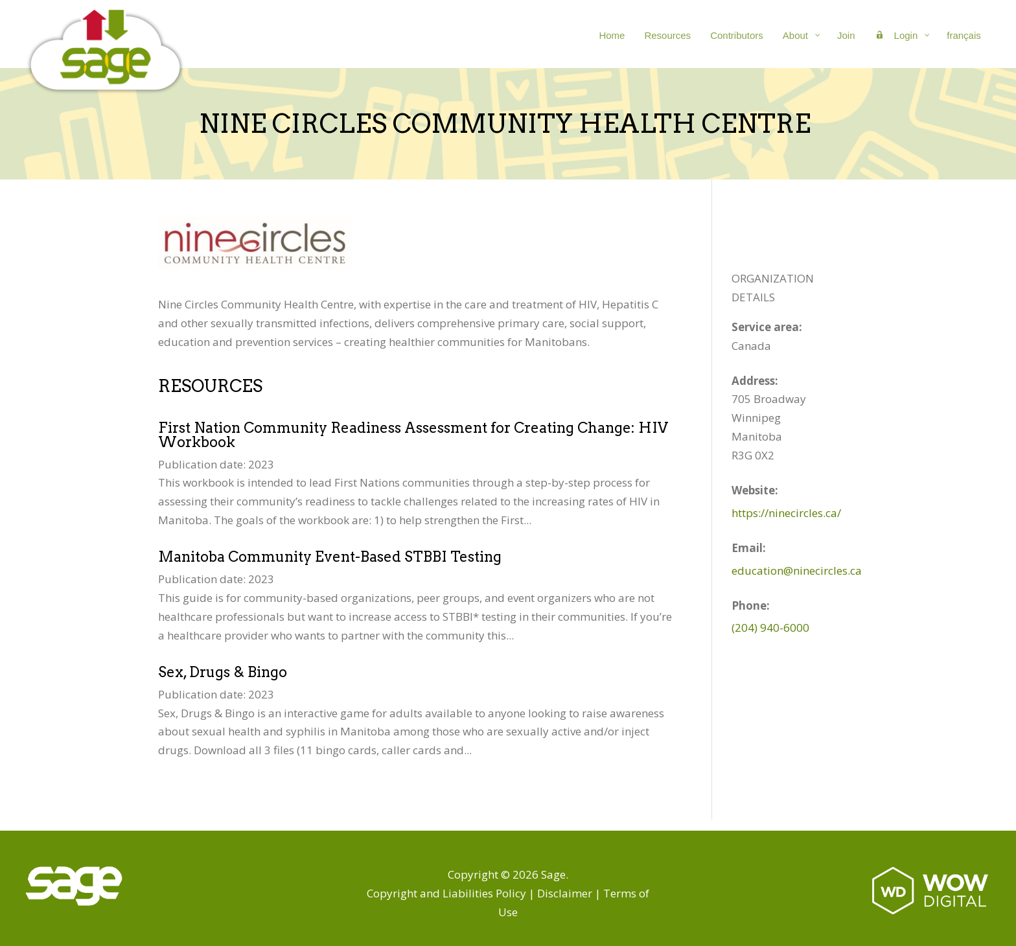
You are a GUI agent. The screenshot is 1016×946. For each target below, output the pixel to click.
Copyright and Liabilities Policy (446, 893)
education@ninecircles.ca (797, 570)
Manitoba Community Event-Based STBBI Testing (330, 556)
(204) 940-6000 (770, 627)
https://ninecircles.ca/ (786, 512)
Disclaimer (564, 893)
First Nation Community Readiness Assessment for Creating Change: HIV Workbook (413, 434)
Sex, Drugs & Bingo (222, 671)
